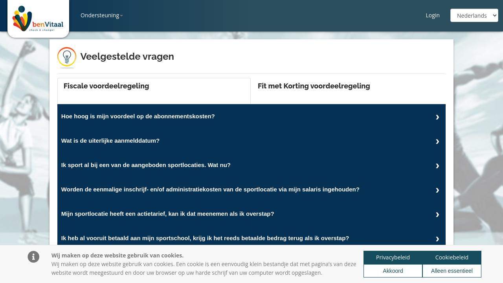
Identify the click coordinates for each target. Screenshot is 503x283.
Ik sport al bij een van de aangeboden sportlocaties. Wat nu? (146, 165)
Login (433, 15)
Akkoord (393, 271)
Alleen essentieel (452, 271)
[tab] (154, 91)
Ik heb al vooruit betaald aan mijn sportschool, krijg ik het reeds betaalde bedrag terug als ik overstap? (205, 238)
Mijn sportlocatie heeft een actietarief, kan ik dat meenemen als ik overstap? (167, 213)
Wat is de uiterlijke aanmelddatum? (110, 140)
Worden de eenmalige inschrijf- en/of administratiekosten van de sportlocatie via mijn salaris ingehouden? (210, 189)
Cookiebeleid (451, 257)
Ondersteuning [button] (102, 15)
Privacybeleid (393, 257)
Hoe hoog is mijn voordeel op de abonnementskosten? (138, 116)
